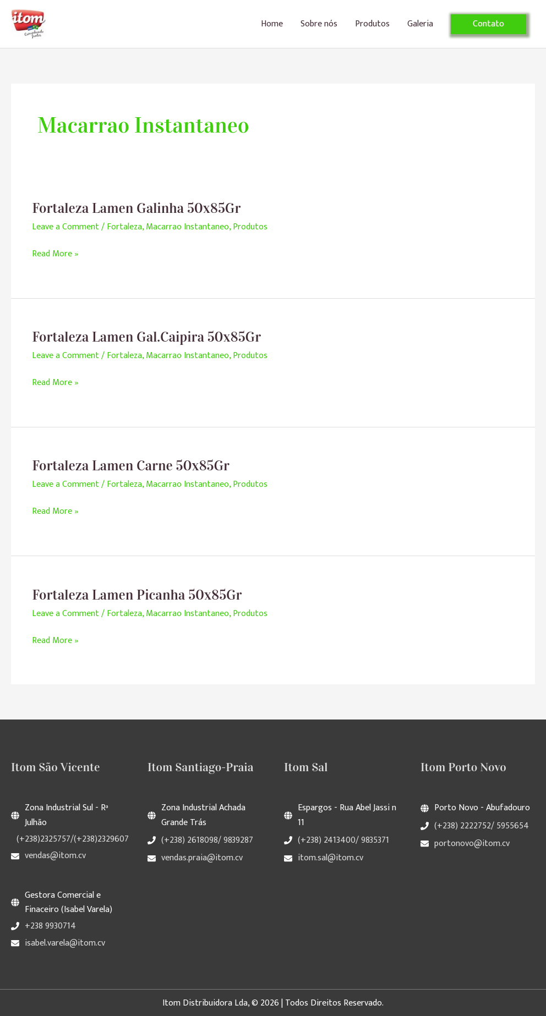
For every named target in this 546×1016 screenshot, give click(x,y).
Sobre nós (319, 25)
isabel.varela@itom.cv (65, 942)
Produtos (372, 25)
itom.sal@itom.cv (330, 858)
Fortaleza (125, 230)
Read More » (55, 257)
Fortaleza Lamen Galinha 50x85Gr (138, 211)
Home (272, 25)
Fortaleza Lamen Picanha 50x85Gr (138, 596)
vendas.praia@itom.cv (202, 858)
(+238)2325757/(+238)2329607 (73, 840)
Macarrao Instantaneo (188, 230)
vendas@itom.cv (55, 856)
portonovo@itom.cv (472, 844)
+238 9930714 (50, 926)
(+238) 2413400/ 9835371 (343, 841)
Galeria (420, 25)
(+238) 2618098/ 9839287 (207, 841)
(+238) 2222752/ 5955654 (481, 826)
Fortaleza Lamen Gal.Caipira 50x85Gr (148, 340)
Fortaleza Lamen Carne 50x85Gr (132, 468)
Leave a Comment (65, 230)
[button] (488, 26)
